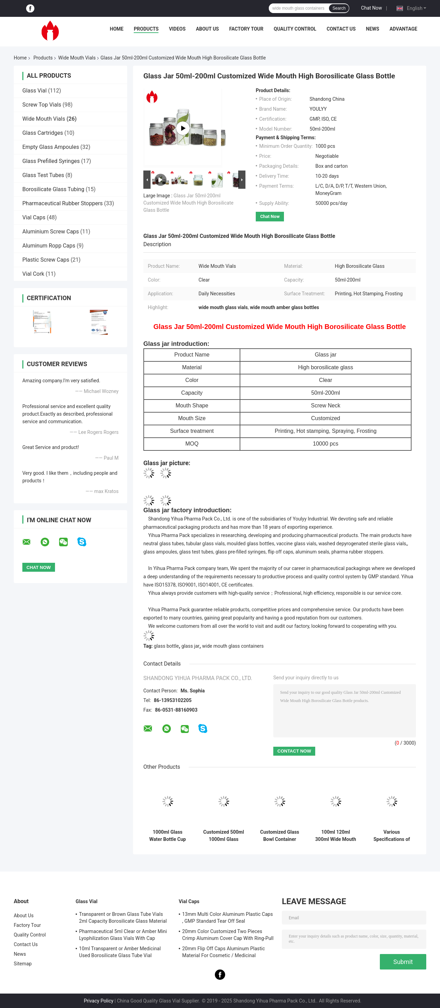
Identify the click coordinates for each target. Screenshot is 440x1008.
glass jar (191, 646)
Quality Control (295, 29)
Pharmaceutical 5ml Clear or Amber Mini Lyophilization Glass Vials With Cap (123, 935)
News (373, 29)
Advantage (403, 29)
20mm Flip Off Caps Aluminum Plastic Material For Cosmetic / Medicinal (223, 952)
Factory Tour (246, 29)
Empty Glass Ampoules (50, 147)
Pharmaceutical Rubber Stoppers (62, 203)
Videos (177, 29)
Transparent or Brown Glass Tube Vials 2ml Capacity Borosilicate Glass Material (123, 917)
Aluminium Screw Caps (50, 231)
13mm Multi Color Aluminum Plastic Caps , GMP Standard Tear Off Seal (227, 917)
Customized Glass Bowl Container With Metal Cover (279, 835)
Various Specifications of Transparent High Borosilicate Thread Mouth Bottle (391, 835)
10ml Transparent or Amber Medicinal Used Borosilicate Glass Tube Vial (120, 952)
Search (338, 8)
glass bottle (166, 646)
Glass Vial (34, 90)
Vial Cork (33, 274)
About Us (207, 29)
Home (117, 29)
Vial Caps (33, 217)
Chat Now (371, 8)
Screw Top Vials (41, 104)
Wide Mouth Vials (77, 58)
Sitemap (23, 963)
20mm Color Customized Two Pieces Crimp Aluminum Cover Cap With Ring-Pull (228, 935)
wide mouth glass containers (233, 646)
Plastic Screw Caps (45, 259)
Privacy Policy (98, 1001)
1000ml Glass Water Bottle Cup (167, 835)
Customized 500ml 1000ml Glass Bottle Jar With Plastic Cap (223, 835)
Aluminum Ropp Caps (48, 245)
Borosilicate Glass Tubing (53, 189)
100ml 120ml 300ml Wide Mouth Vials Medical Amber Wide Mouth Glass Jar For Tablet (335, 835)
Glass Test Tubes (43, 175)
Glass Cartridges (42, 133)
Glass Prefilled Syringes (51, 161)
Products (146, 29)
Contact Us (341, 29)
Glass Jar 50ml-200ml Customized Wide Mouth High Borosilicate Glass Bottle (188, 203)
